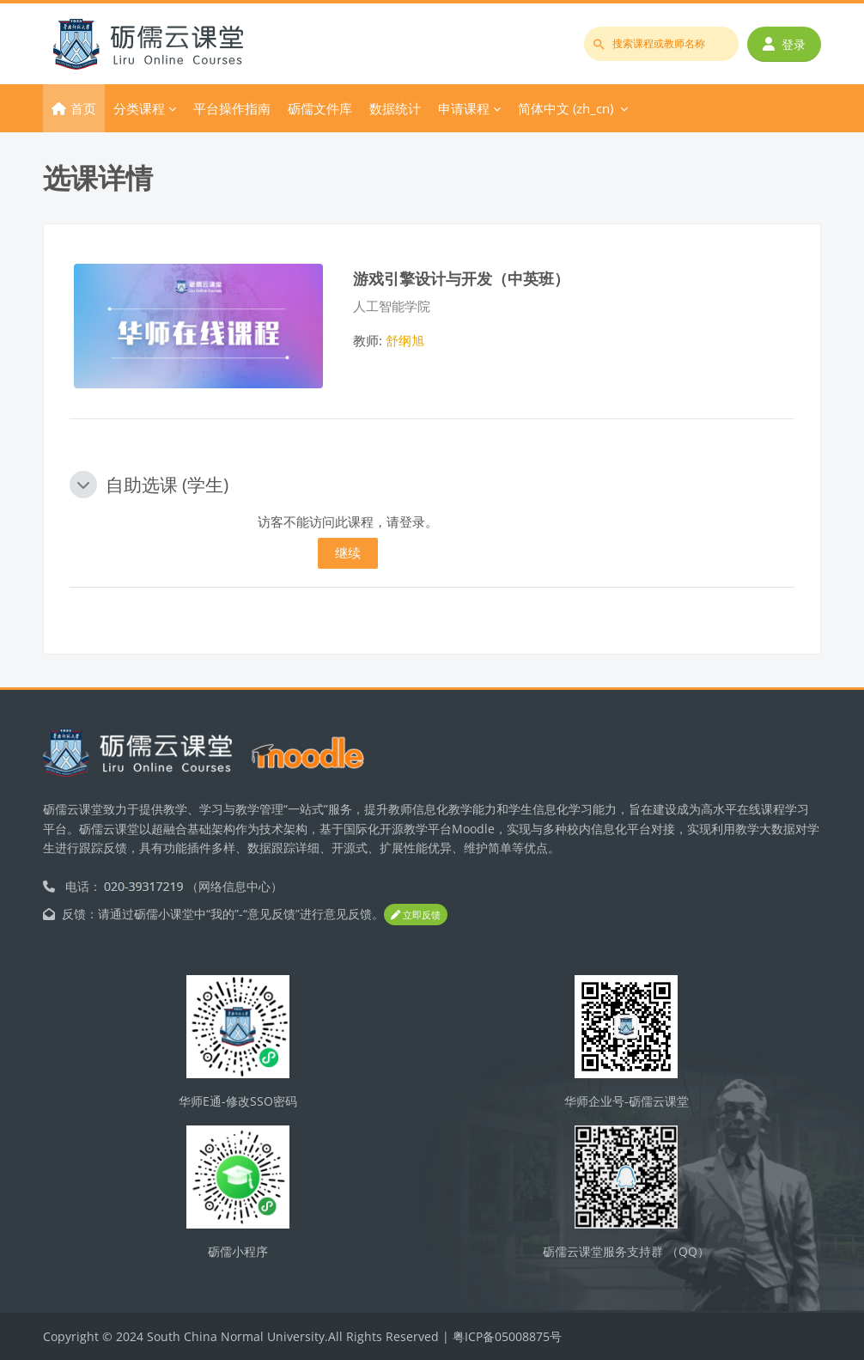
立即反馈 (416, 914)
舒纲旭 (405, 340)
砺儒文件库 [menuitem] (320, 108)
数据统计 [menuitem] (395, 108)
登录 (784, 44)
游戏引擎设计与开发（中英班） (461, 278)
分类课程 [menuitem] (139, 108)
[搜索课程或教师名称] (661, 44)
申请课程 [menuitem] (464, 108)
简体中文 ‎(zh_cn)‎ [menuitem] (565, 108)
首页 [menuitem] (83, 108)
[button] (83, 484)
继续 (348, 552)
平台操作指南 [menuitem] (232, 108)
